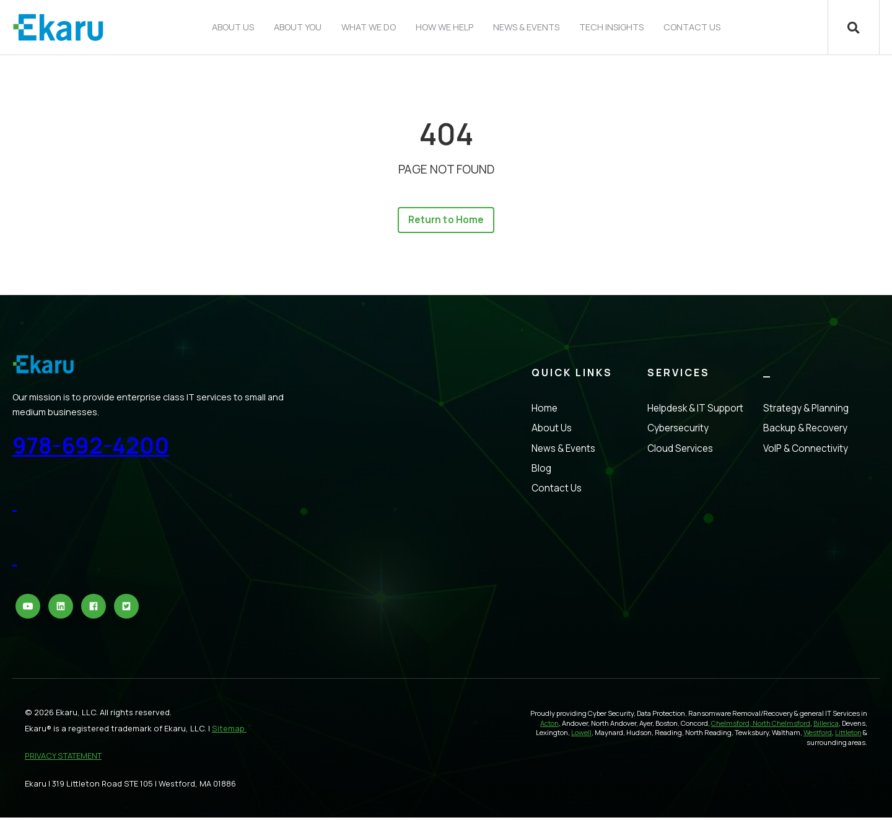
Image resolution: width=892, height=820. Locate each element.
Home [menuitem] (544, 410)
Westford (817, 734)
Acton (549, 725)
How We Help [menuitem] (444, 27)
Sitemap (229, 730)
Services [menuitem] (678, 375)
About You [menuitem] (297, 27)
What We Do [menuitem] (368, 27)
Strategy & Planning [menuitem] (806, 410)
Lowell (581, 734)
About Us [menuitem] (232, 27)
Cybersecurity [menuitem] (678, 430)
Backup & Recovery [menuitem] (805, 430)
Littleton (848, 734)
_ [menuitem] (767, 375)
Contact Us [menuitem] (691, 27)
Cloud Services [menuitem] (680, 450)
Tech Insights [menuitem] (611, 27)
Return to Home (446, 221)
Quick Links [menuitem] (572, 375)
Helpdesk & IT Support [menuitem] (695, 410)
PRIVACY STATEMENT (63, 758)
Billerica (826, 725)
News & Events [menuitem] (525, 27)
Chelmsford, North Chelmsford (760, 725)
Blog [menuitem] (541, 470)
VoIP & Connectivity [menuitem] (805, 450)
